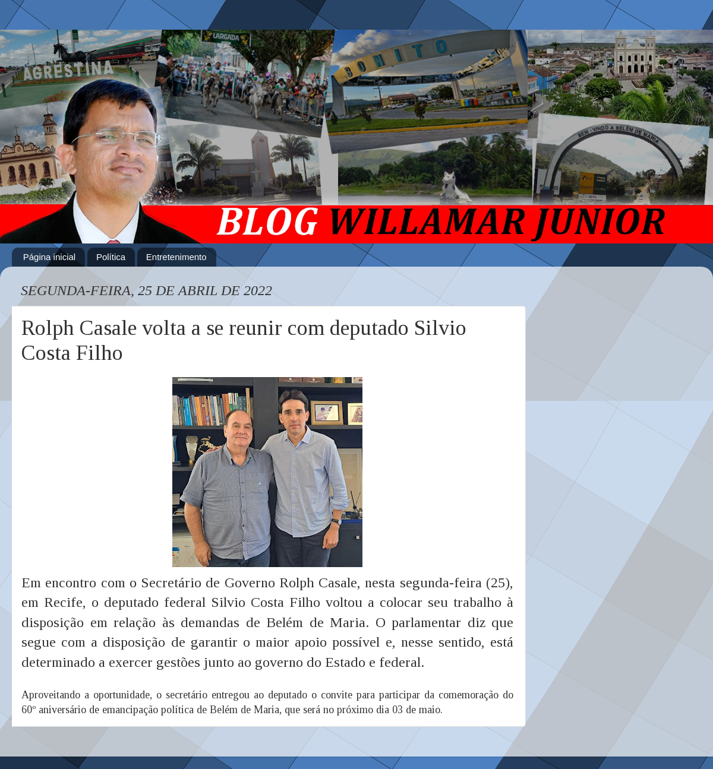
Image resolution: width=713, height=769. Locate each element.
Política (110, 257)
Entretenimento (176, 257)
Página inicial (49, 257)
